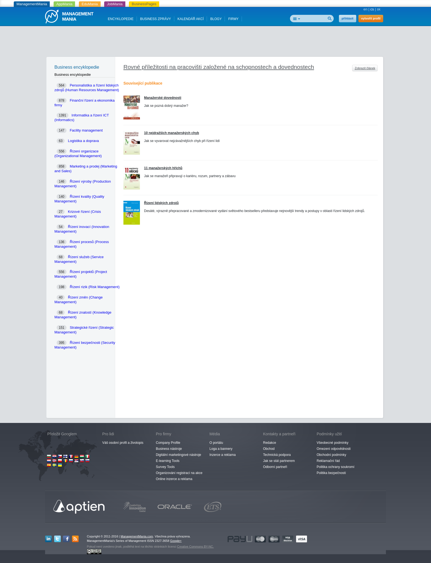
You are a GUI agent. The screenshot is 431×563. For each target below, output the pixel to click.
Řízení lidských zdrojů (161, 203)
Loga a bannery (220, 449)
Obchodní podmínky (331, 455)
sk (378, 9)
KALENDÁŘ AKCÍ (191, 19)
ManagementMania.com (137, 536)
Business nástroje (169, 449)
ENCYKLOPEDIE (120, 19)
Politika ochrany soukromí (335, 467)
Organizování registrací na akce (179, 473)
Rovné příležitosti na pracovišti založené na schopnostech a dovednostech (218, 67)
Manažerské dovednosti (162, 98)
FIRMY (233, 19)
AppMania (64, 4)
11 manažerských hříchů (163, 168)
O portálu (216, 443)
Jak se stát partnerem (279, 461)
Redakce (269, 443)
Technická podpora (277, 455)
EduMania (90, 4)
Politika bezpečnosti (331, 473)
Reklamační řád (328, 461)
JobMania (114, 4)
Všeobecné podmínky (332, 443)
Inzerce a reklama (222, 455)
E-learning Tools (167, 461)
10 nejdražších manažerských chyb (171, 133)
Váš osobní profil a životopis (122, 443)
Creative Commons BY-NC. (195, 546)
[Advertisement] (215, 42)
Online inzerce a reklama (174, 479)
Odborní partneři (275, 467)
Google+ (176, 540)
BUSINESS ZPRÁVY (155, 19)
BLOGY (216, 19)
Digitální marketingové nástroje (178, 455)
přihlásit (347, 18)
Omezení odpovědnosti (333, 449)
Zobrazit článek (365, 68)
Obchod (269, 449)
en (365, 9)
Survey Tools (165, 467)
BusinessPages (144, 4)
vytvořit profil (370, 18)
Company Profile (168, 443)
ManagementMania (31, 4)
